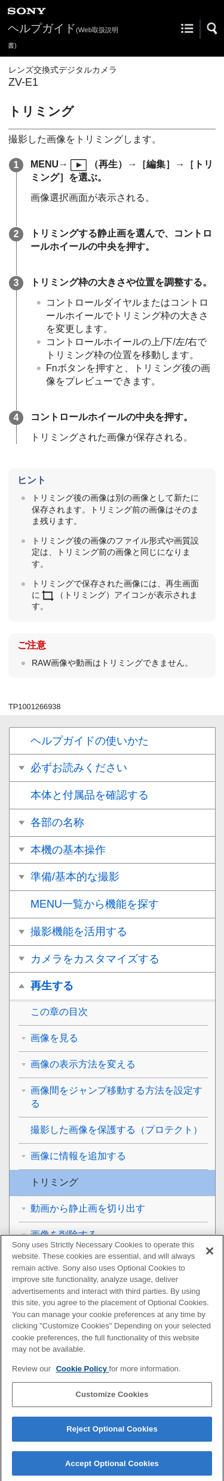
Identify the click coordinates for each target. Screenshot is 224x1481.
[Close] (210, 1256)
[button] (212, 28)
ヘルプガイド (63, 35)
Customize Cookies (111, 1399)
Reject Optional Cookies (112, 1433)
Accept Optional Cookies (112, 1468)
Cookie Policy (82, 1373)
